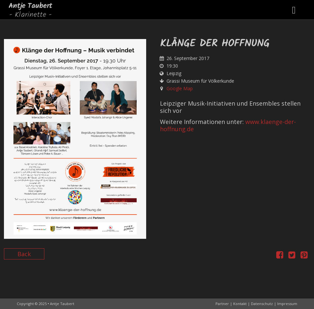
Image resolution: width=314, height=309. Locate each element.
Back (24, 254)
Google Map (180, 88)
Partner (222, 303)
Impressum (287, 303)
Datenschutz (262, 303)
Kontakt (240, 303)
